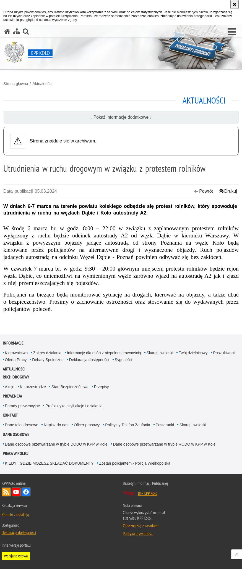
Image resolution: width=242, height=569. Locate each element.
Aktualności (42, 83)
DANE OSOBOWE (16, 434)
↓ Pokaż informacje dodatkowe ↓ (121, 117)
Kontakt (10, 415)
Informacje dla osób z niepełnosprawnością (104, 353)
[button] (232, 32)
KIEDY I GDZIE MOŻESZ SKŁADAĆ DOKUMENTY (49, 463)
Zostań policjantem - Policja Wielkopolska (135, 463)
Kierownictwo (16, 353)
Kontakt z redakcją (15, 514)
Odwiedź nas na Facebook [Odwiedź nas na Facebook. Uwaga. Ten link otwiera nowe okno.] (26, 492)
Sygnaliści (123, 360)
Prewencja (12, 396)
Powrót (203, 191)
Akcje (9, 387)
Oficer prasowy (87, 425)
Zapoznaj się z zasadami (140, 525)
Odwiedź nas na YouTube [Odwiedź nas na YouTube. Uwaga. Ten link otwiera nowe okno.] (16, 492)
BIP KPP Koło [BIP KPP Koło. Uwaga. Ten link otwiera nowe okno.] (147, 493)
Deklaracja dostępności (89, 360)
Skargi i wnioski (160, 353)
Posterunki (165, 425)
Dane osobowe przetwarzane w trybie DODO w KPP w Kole (56, 444)
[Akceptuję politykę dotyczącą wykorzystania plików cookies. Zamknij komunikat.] (234, 4)
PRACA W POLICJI (16, 453)
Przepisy (101, 387)
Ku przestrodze (33, 387)
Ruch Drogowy (16, 377)
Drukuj (228, 191)
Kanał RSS (6, 492)
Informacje (13, 343)
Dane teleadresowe (21, 425)
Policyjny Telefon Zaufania (127, 425)
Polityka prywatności (138, 533)
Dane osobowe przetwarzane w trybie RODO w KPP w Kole (164, 444)
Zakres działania (47, 353)
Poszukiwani (224, 353)
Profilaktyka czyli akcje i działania (73, 406)
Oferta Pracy (16, 360)
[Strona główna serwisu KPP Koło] (7, 31)
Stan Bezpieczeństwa (70, 387)
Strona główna (15, 83)
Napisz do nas (56, 425)
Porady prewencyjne (22, 406)
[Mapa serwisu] (16, 31)
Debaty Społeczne (48, 360)
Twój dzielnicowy (193, 353)
